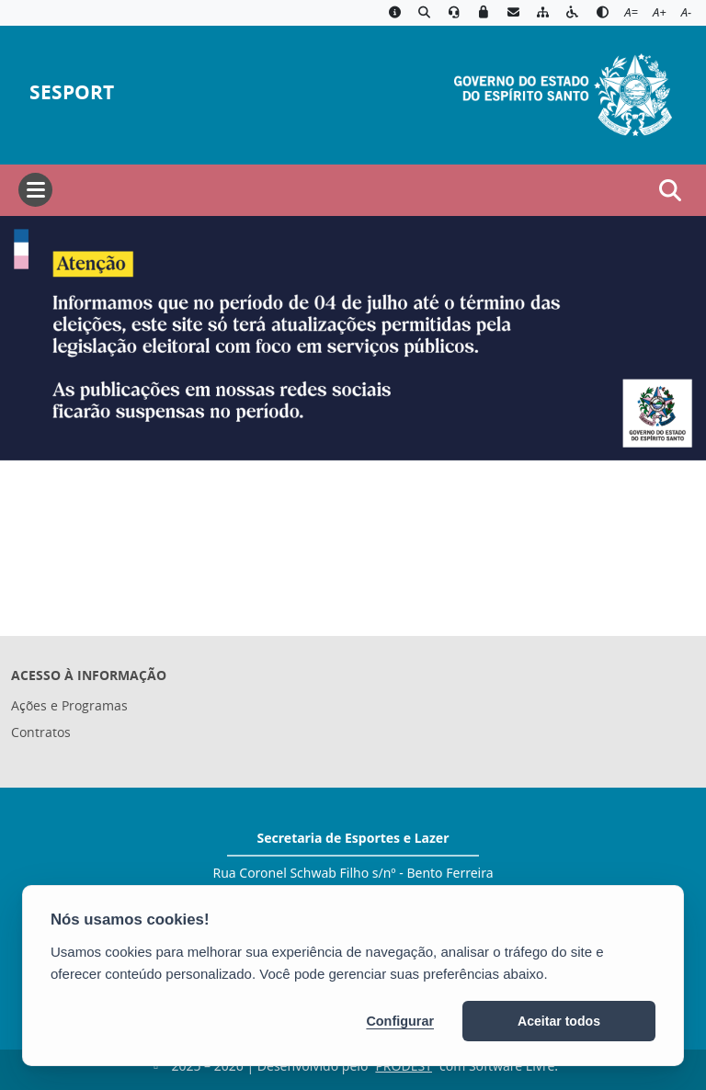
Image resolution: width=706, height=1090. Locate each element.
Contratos (41, 732)
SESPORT (71, 92)
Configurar (400, 1021)
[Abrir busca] (670, 190)
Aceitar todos (559, 1021)
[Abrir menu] (35, 190)
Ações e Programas (69, 705)
